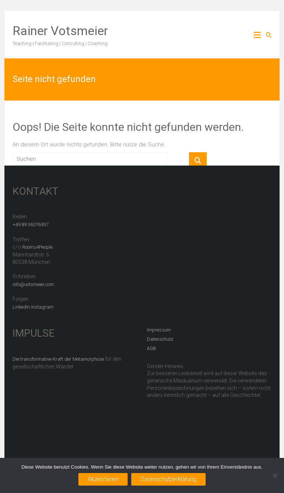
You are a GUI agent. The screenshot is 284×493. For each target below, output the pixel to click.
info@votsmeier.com (33, 284)
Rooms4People (37, 247)
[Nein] (274, 475)
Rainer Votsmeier (60, 30)
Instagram (42, 307)
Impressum (159, 330)
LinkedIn (21, 307)
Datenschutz (160, 339)
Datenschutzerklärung (168, 479)
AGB (151, 348)
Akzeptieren (103, 479)
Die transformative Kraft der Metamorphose (58, 359)
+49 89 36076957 (30, 224)
